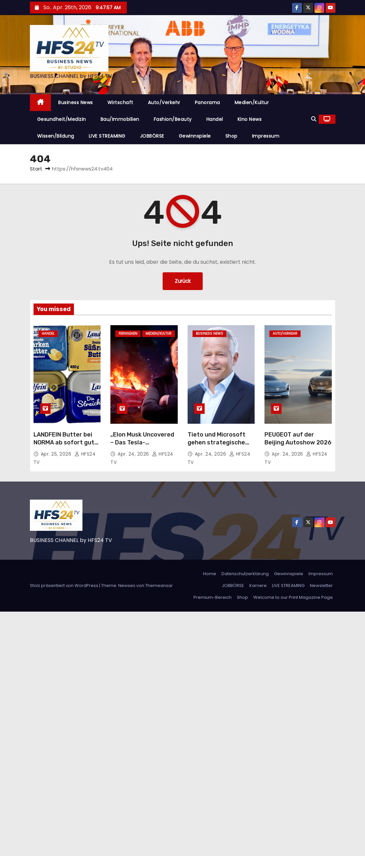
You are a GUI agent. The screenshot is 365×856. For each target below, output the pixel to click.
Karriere (258, 585)
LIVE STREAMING (107, 136)
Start (36, 168)
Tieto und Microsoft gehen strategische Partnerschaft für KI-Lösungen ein (219, 446)
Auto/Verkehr (164, 102)
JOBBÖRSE (152, 136)
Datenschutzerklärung (245, 574)
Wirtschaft (120, 102)
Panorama (207, 102)
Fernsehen (128, 333)
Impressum (266, 136)
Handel (214, 119)
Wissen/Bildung (55, 136)
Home (209, 574)
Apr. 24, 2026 (134, 454)
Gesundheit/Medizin (61, 119)
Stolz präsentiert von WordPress (64, 585)
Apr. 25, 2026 (57, 454)
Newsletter (321, 585)
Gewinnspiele (195, 136)
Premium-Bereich (213, 597)
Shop (231, 136)
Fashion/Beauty (173, 119)
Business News (75, 102)
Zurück (183, 281)
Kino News (250, 119)
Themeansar (159, 585)
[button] (313, 119)
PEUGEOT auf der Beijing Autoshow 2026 (297, 438)
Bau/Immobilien (120, 119)
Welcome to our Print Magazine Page (293, 597)
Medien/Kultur (252, 102)
